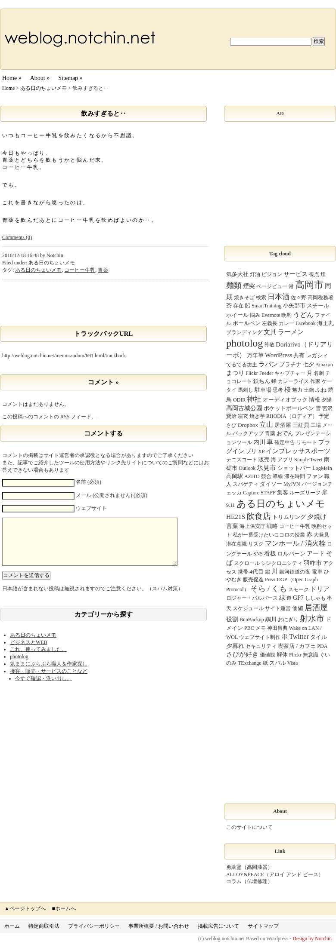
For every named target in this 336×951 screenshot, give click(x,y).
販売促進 (253, 580)
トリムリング (289, 517)
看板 (270, 553)
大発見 (321, 535)
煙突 (249, 285)
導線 (278, 476)
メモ (260, 628)
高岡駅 (234, 476)
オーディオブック (285, 399)
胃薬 (103, 270)
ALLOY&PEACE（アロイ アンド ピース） (275, 874)
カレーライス (293, 381)
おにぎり (288, 620)
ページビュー (271, 286)
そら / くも (268, 588)
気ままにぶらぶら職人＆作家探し (48, 672)
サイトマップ (263, 926)
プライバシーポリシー (94, 926)
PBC (249, 628)
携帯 (243, 572)
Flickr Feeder (259, 373)
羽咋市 (313, 562)
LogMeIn (322, 468)
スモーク (298, 589)
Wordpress (277, 939)
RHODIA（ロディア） (291, 416)
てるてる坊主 (241, 365)
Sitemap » (70, 78)
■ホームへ (63, 908)
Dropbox (248, 425)
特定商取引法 (43, 926)
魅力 (297, 390)
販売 (264, 459)
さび (231, 425)
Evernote (270, 315)
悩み (255, 315)
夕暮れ (235, 645)
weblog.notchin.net (225, 939)
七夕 (308, 364)
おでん (285, 433)
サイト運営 (278, 608)
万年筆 (255, 355)
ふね (321, 390)
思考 (278, 390)
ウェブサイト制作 (259, 637)
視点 (314, 274)
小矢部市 (294, 305)
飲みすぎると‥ (103, 113)
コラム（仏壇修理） (249, 881)
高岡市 (309, 285)
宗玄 (243, 416)
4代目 (256, 571)
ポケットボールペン (289, 408)
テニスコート (241, 460)
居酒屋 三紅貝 (291, 425)
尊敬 (269, 345)
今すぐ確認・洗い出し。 (43, 687)
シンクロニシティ (281, 563)
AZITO (252, 476)
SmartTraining (267, 306)
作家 (315, 381)
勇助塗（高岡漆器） (249, 867)
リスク (256, 544)
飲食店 (258, 516)
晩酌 (286, 315)
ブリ (251, 451)
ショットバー (294, 468)
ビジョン (271, 274)
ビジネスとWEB (28, 651)
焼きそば (244, 298)
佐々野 (298, 298)
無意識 (310, 655)
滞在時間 (294, 476)
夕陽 (326, 400)
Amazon (324, 365)
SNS (258, 554)
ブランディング (244, 332)
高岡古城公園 (244, 408)
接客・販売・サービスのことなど (48, 680)
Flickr (295, 655)
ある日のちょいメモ (43, 88)
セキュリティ (261, 646)
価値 (297, 608)
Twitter (298, 636)
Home (8, 88)
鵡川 (271, 619)
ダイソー (271, 484)
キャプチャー (289, 373)
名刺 (319, 373)
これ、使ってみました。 (38, 658)
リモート (306, 442)
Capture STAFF (259, 493)
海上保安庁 (252, 526)
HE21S (235, 516)
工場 (316, 425)
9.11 (230, 505)
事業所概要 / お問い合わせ (158, 926)
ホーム (12, 926)
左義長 (269, 323)
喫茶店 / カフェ (297, 646)
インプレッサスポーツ (298, 451)
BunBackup (252, 620)
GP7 (298, 597)
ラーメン (291, 331)
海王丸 (325, 323)
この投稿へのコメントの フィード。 (49, 417)
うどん (303, 314)
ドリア (320, 589)
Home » (12, 78)
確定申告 (284, 442)
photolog (19, 665)
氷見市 (266, 467)
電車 (317, 571)
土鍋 (309, 390)
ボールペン (247, 323)
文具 (270, 331)
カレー (286, 323)
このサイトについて (249, 827)
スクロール (247, 563)
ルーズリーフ (304, 493)
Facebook (306, 323)
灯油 (255, 274)
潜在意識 (236, 544)
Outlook (247, 468)
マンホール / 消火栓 (295, 543)
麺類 (234, 285)
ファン (314, 476)
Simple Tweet (308, 460)
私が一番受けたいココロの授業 (269, 535)
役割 (232, 619)
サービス (295, 273)
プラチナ (290, 364)
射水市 (312, 618)
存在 (238, 306)
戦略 (272, 526)
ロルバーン (291, 553)
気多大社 (237, 274)
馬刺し (245, 390)
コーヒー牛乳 (79, 270)
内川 (259, 442)
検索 (261, 298)
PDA (322, 646)
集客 (282, 492)
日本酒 (278, 297)
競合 (266, 476)
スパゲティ (245, 484)
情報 (314, 399)
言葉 (232, 525)
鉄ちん (261, 381)
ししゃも (315, 598)
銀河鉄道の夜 (294, 572)
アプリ (285, 460)
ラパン (268, 364)
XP (261, 451)
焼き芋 (257, 416)
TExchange (249, 663)
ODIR (239, 400)
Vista (292, 663)
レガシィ (317, 355)
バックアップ (248, 433)
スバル (277, 663)
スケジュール (248, 608)
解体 (282, 654)
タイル (318, 637)
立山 (266, 424)
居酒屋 (316, 607)
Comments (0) (17, 237)
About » (40, 78)
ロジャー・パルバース (252, 598)
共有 (299, 355)
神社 (254, 399)
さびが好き (242, 654)
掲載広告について (218, 926)
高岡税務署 (320, 298)
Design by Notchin (312, 939)
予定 (324, 416)
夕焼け (317, 516)
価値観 (267, 655)
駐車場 (263, 390)
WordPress (278, 355)
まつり (235, 372)
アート (316, 553)
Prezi (270, 580)
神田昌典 (277, 628)
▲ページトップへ (25, 908)
